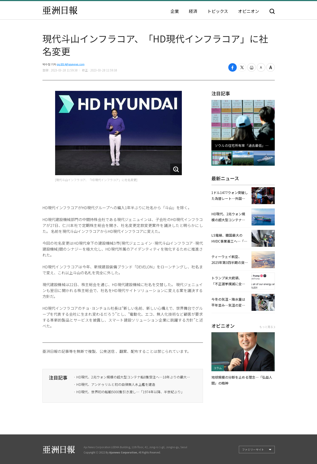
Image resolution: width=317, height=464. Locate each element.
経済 (193, 11)
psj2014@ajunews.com (70, 64)
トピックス (217, 11)
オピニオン (248, 11)
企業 (174, 11)
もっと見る (267, 326)
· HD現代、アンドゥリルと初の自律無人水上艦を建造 (114, 384)
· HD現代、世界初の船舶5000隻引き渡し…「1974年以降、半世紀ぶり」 (129, 391)
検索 (272, 11)
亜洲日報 (60, 10)
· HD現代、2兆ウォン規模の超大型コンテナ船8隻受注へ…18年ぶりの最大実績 (133, 376)
